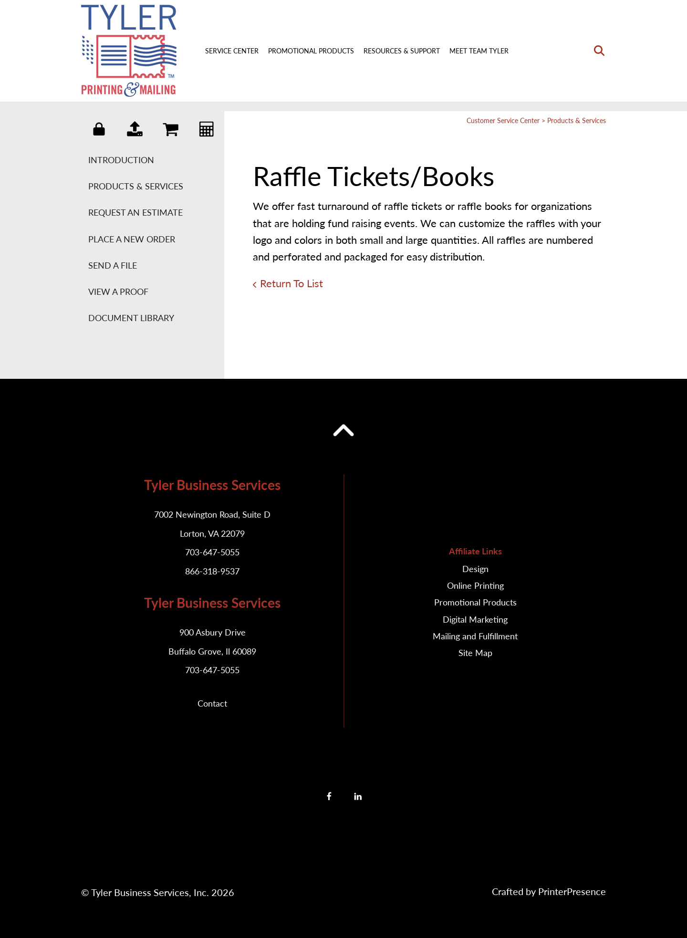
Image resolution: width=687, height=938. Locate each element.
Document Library (131, 318)
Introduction (121, 160)
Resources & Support (402, 51)
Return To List (291, 283)
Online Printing (475, 585)
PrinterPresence (572, 891)
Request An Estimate (135, 212)
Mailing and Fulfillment (475, 636)
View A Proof (118, 291)
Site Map (475, 652)
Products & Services (135, 186)
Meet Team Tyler (479, 51)
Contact (212, 703)
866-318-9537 (212, 571)
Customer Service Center (503, 120)
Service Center (232, 51)
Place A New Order (131, 239)
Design (475, 568)
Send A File (112, 265)
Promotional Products (311, 51)
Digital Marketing (475, 619)
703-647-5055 (212, 552)
